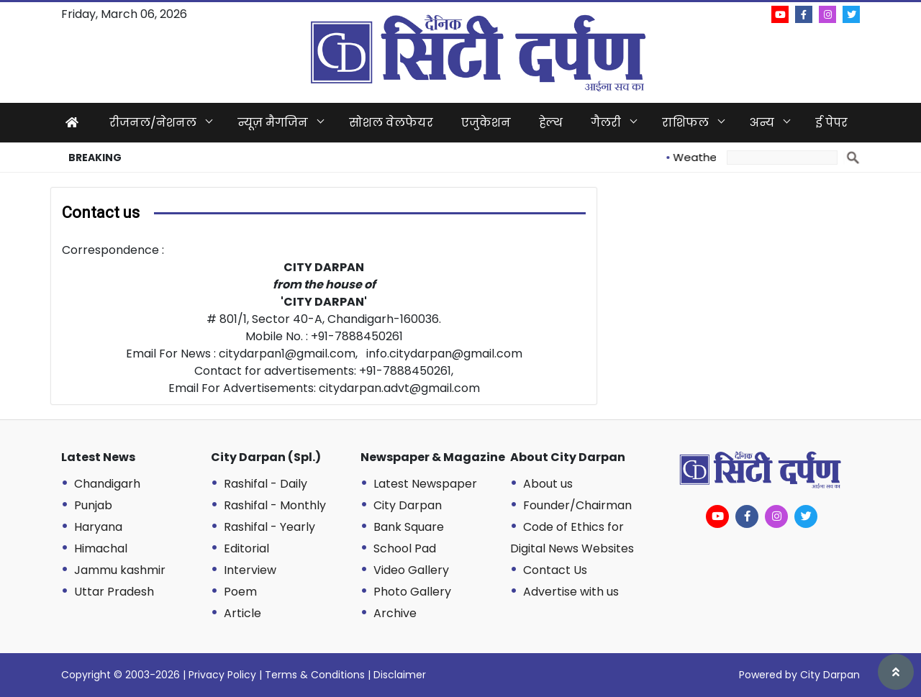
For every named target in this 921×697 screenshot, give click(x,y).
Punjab (93, 505)
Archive (395, 613)
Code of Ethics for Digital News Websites (572, 538)
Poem (240, 591)
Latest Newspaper (425, 483)
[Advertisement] (745, 287)
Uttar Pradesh (114, 591)
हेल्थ (551, 122)
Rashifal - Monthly (275, 505)
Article (242, 613)
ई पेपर (831, 122)
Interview (250, 570)
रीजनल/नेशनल (152, 122)
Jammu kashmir (119, 570)
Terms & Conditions (315, 675)
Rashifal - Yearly (269, 527)
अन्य (762, 122)
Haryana (98, 527)
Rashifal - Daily (265, 483)
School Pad (404, 548)
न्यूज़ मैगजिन (272, 122)
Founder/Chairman (577, 505)
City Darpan (407, 505)
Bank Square (408, 527)
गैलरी (606, 122)
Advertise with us (571, 591)
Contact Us (555, 570)
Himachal (100, 548)
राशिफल (685, 122)
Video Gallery (411, 570)
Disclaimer (399, 675)
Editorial (246, 548)
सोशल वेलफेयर (391, 122)
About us (548, 483)
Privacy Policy (222, 675)
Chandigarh (107, 483)
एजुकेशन (486, 122)
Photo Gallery (412, 591)
